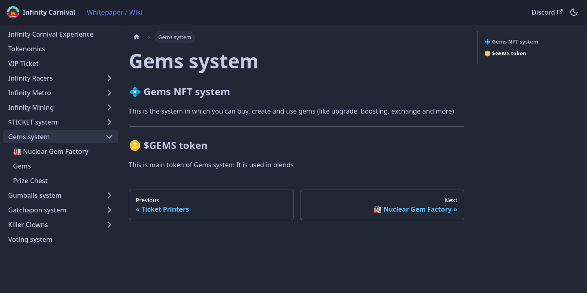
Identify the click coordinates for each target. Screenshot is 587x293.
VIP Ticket (23, 63)
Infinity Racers (30, 78)
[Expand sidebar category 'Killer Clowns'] (109, 224)
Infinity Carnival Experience (50, 34)
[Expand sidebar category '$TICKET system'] (109, 122)
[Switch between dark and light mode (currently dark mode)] (573, 12)
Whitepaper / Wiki (115, 12)
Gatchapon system (37, 210)
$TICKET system (32, 122)
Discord (547, 12)
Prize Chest (30, 180)
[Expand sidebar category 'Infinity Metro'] (109, 92)
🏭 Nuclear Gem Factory (50, 151)
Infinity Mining (31, 107)
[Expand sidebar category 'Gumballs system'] (109, 195)
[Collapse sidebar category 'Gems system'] (109, 136)
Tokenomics (26, 48)
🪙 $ (505, 53)
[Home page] (136, 37)
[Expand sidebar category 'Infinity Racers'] (109, 78)
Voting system (30, 239)
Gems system (29, 136)
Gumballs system (35, 195)
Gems (22, 166)
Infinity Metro (29, 92)
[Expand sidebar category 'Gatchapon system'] (109, 209)
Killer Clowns (28, 224)
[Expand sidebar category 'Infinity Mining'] (109, 107)
